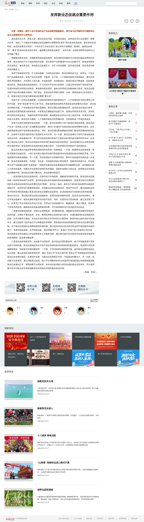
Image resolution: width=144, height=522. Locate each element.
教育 (68, 3)
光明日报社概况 (63, 518)
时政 (23, 3)
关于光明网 (78, 518)
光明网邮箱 (122, 518)
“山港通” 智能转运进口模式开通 (53, 462)
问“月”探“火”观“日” (116, 138)
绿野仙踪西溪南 (45, 489)
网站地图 (134, 518)
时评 (38, 3)
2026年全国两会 (125, 337)
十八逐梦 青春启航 (46, 435)
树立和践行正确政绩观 (83, 337)
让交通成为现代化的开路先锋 (120, 146)
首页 (6, 9)
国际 (30, 3)
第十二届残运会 (58, 354)
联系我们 (100, 518)
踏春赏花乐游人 (45, 408)
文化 (53, 3)
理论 (45, 3)
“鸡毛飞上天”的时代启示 (118, 154)
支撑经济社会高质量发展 (118, 148)
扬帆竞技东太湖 (45, 381)
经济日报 (67, 21)
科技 (61, 3)
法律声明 (111, 518)
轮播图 (11, 9)
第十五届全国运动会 (105, 354)
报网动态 (89, 518)
